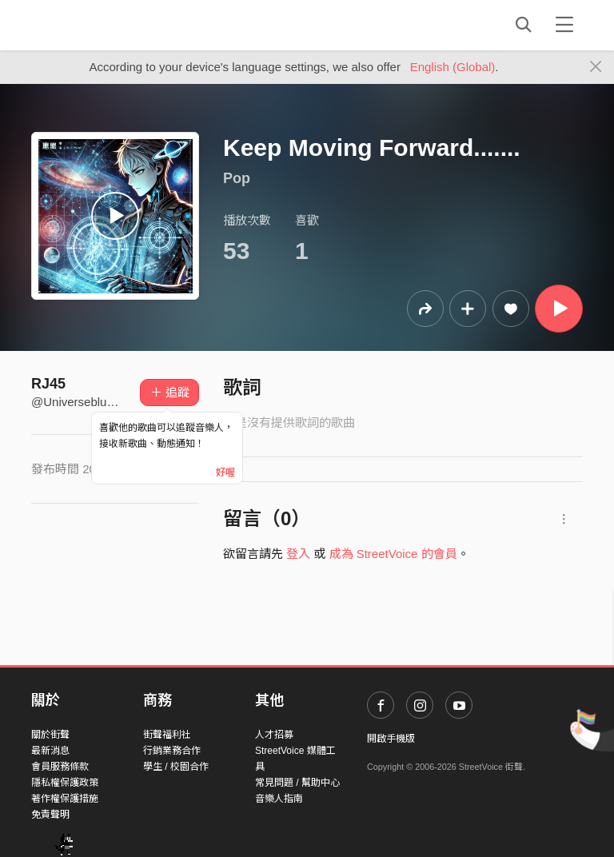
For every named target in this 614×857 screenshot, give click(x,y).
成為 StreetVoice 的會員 (393, 553)
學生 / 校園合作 (176, 766)
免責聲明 (50, 814)
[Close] (596, 67)
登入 (298, 553)
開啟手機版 (391, 738)
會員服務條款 (60, 766)
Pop (236, 178)
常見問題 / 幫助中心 (297, 782)
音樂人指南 (279, 798)
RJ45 (48, 384)
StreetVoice (97, 25)
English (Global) (453, 67)
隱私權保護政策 (64, 782)
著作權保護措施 (64, 798)
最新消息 (50, 750)
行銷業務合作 (172, 750)
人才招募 (274, 734)
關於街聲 (50, 734)
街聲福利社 (167, 734)
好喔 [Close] (225, 472)
